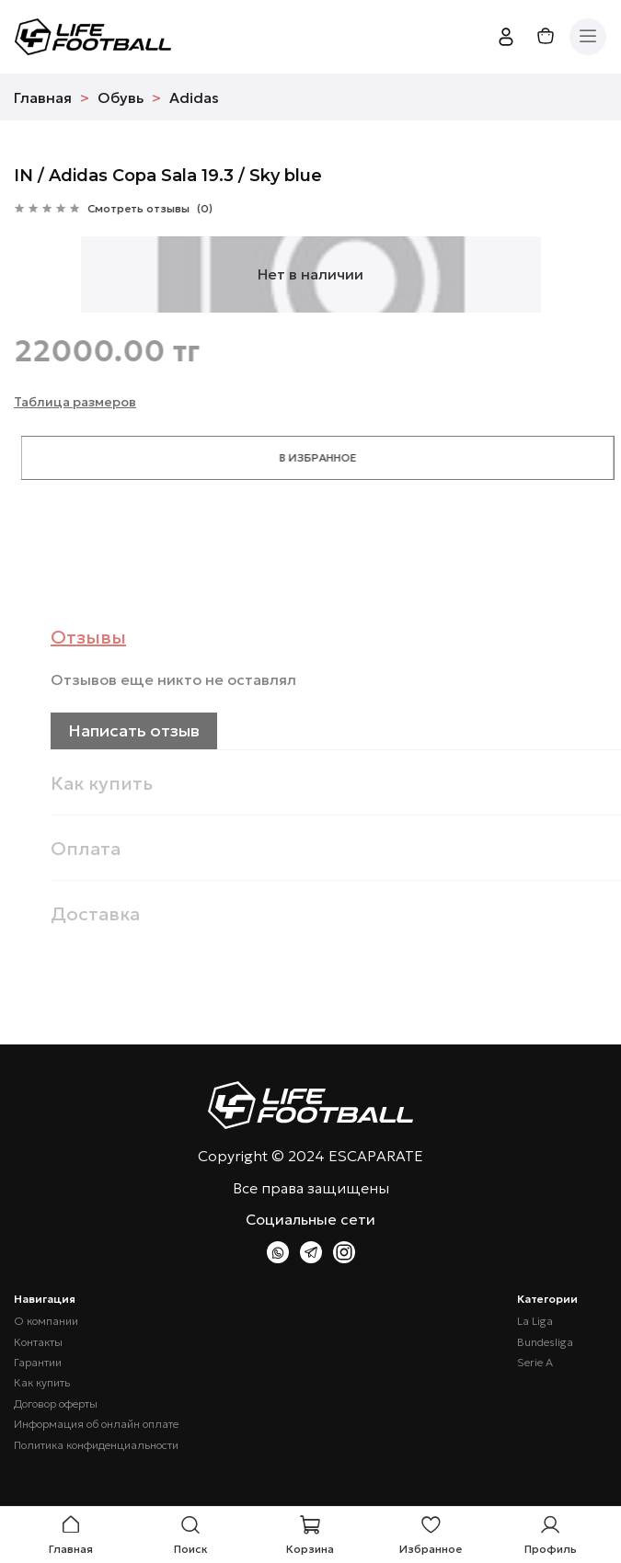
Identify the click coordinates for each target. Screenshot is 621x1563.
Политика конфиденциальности (96, 1445)
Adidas (194, 97)
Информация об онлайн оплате (96, 1424)
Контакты (38, 1342)
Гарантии (38, 1362)
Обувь (121, 97)
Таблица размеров (75, 401)
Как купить (42, 1382)
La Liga (535, 1321)
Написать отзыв (160, 730)
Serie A (535, 1362)
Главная (43, 97)
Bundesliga (545, 1342)
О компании (46, 1321)
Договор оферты (56, 1404)
